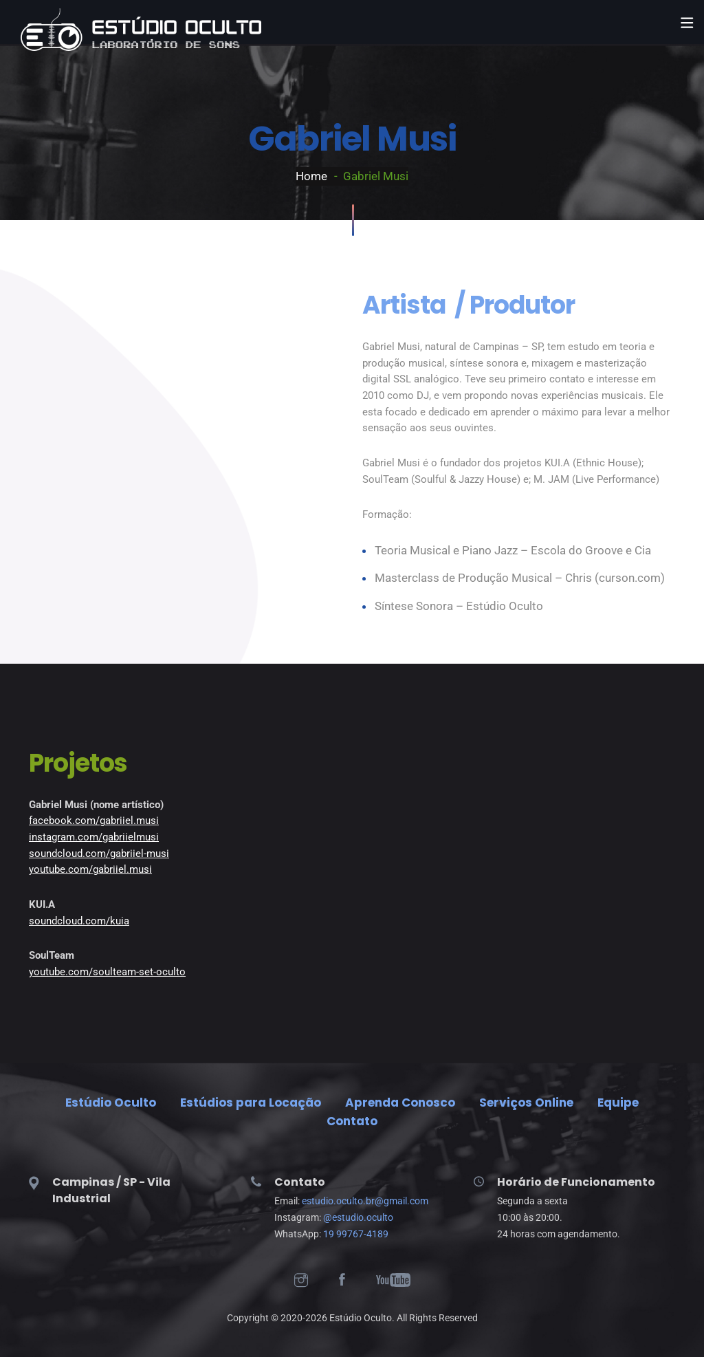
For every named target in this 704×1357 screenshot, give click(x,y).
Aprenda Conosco (400, 1102)
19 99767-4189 (355, 1233)
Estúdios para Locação (250, 1102)
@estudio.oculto (358, 1217)
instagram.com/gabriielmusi (94, 837)
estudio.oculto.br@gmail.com (365, 1200)
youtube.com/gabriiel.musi (90, 869)
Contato (352, 1121)
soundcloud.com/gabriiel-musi (99, 853)
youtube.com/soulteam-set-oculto (107, 972)
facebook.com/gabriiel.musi (94, 820)
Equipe (618, 1102)
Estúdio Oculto (110, 1102)
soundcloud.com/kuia (79, 921)
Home (311, 176)
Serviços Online (526, 1102)
